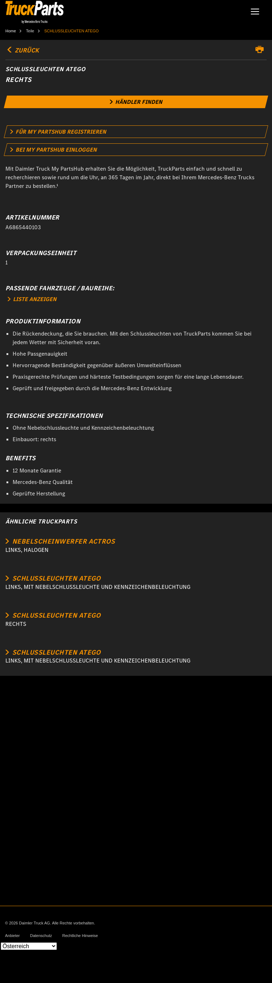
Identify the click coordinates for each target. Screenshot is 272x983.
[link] (136, 102)
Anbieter (12, 936)
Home (10, 31)
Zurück (22, 50)
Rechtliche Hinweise (80, 936)
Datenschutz (41, 936)
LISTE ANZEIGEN (32, 299)
